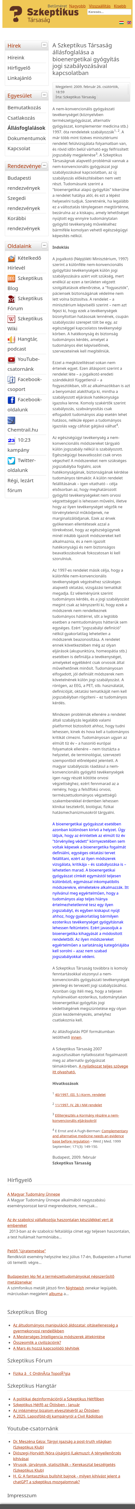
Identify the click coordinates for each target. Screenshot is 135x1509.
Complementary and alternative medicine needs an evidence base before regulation (90, 1136)
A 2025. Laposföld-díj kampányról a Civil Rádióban (58, 1416)
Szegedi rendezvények (23, 203)
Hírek (27, 45)
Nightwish (75, 1288)
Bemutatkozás (24, 107)
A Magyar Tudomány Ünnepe (33, 1194)
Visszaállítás (99, 6)
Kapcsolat (18, 148)
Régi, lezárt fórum (20, 485)
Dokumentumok (26, 138)
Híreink (15, 57)
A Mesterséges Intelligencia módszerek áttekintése (59, 1336)
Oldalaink (27, 245)
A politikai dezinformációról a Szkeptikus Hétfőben (58, 1399)
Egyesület (27, 95)
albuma (56, 1293)
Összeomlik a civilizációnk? (37, 1342)
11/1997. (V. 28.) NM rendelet (78, 1105)
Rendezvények (27, 165)
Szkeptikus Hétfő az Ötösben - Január (46, 1404)
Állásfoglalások (26, 127)
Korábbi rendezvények (23, 223)
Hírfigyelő (18, 67)
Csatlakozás (21, 117)
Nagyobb (77, 6)
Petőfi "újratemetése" (26, 1251)
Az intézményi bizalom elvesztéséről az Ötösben (56, 1410)
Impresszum (21, 1495)
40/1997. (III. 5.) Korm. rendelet (80, 1094)
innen (76, 1037)
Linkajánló (19, 77)
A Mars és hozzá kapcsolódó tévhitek (46, 1348)
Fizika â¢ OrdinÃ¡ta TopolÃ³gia (41, 1373)
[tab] (44, 45)
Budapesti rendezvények (23, 182)
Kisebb (120, 6)
